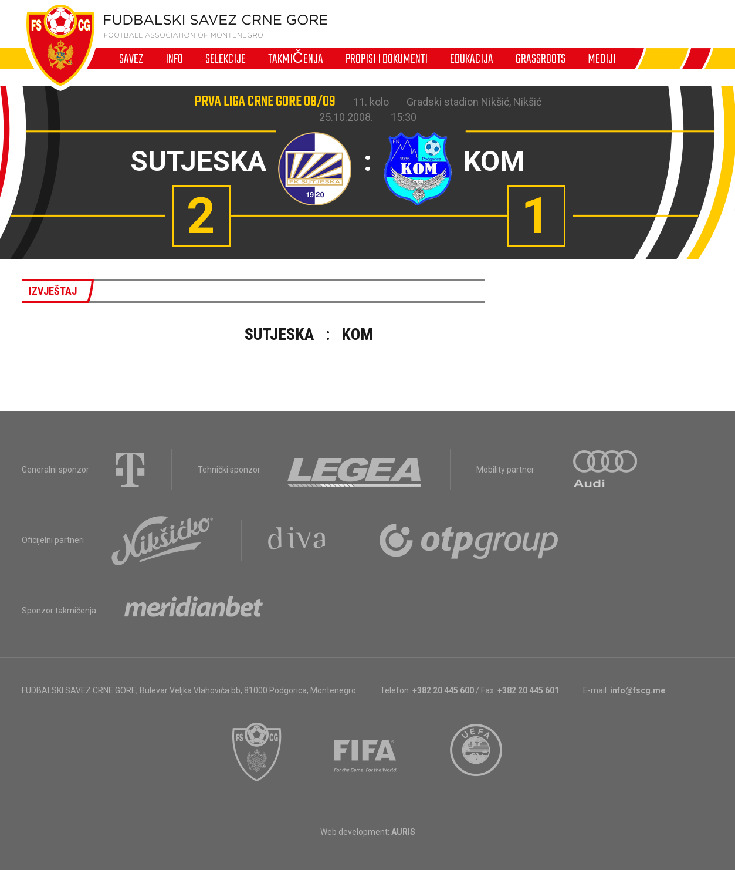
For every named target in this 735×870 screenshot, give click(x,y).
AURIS (403, 832)
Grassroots (540, 59)
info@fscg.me (637, 690)
